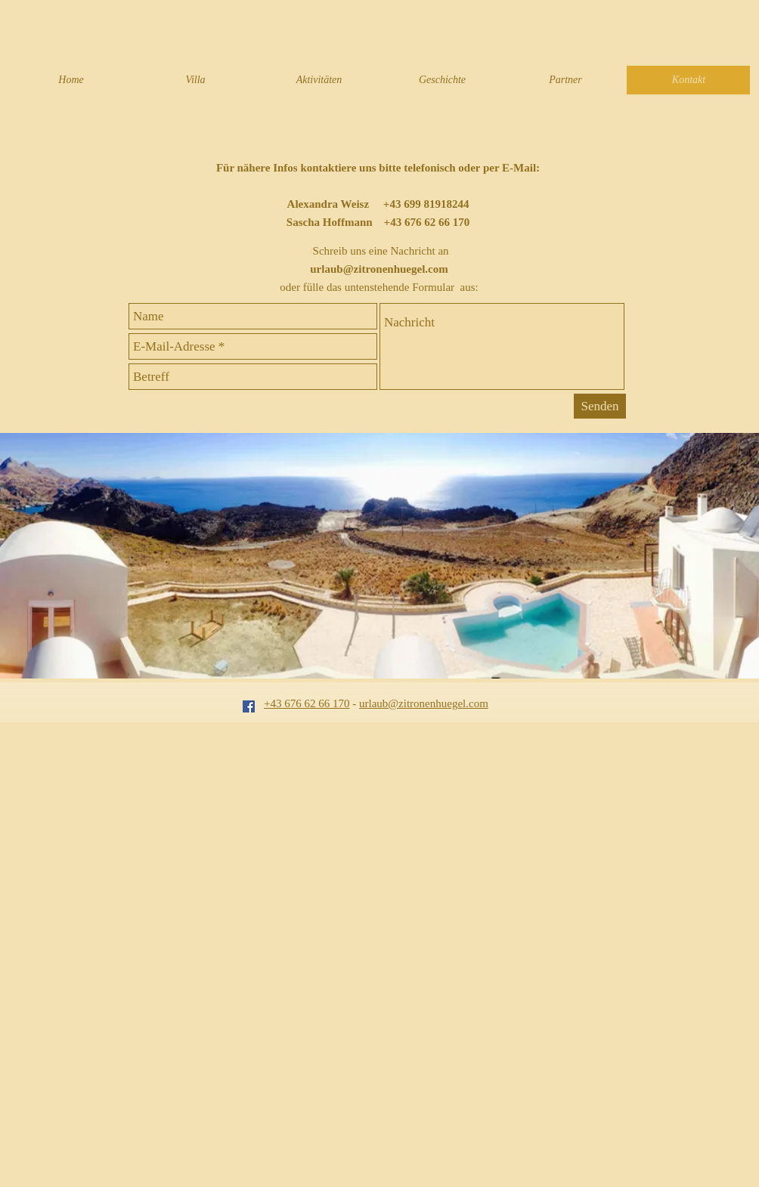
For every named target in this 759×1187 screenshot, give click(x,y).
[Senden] (600, 406)
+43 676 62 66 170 (306, 703)
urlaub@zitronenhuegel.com (379, 269)
